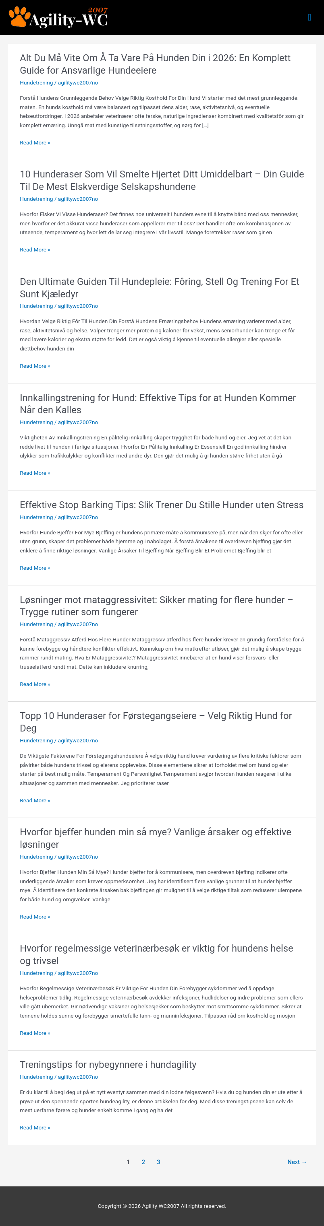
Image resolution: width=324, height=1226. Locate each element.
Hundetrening (36, 82)
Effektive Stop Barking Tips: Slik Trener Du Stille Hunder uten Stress (161, 505)
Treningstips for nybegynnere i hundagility (108, 1064)
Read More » (35, 142)
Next (297, 1162)
